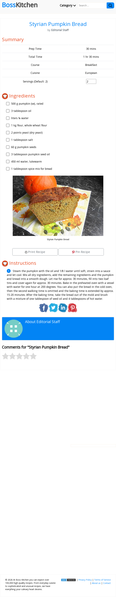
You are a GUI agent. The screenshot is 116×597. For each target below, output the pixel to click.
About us (96, 583)
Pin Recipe (81, 252)
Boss (20, 5)
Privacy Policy (85, 579)
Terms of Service (102, 579)
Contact (107, 583)
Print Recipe (35, 252)
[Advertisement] (58, 404)
